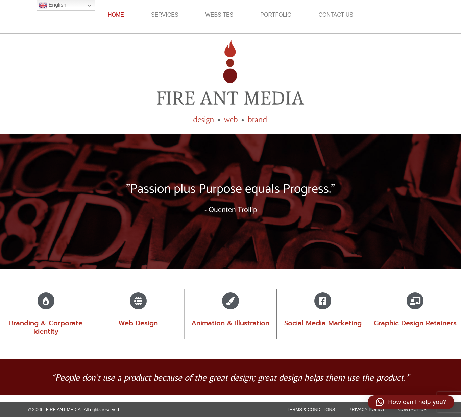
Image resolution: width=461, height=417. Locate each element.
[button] (411, 402)
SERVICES (164, 15)
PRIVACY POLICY (367, 409)
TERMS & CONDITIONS (311, 409)
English (52, 5)
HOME (116, 15)
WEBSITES (219, 15)
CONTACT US (335, 15)
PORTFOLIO (275, 15)
